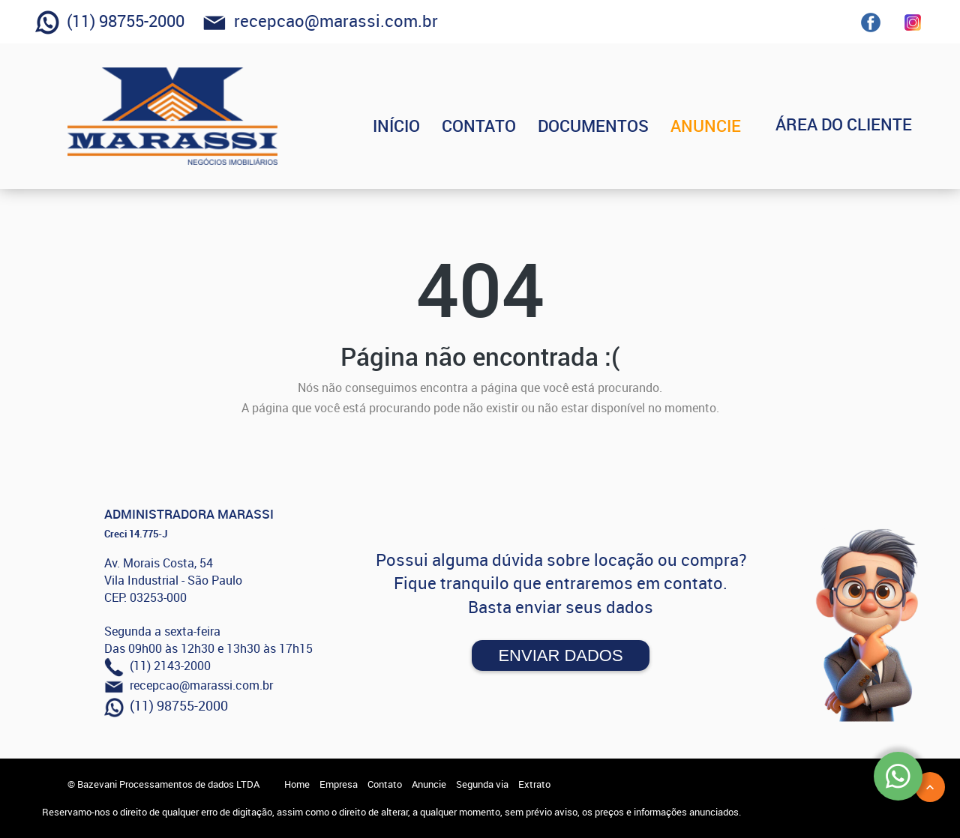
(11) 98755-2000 (109, 22)
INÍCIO (421, 125)
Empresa (339, 784)
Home (297, 784)
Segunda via (482, 784)
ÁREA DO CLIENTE (856, 125)
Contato (385, 784)
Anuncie (429, 784)
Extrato (534, 784)
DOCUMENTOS (618, 125)
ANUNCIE (730, 125)
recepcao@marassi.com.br (320, 22)
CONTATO (503, 125)
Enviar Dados (560, 655)
